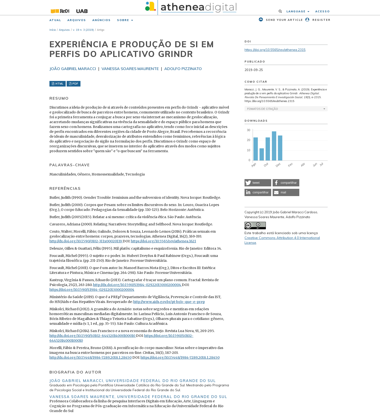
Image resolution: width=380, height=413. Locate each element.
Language (296, 11)
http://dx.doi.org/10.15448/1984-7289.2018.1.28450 (90, 357)
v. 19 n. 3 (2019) (83, 30)
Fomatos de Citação (262, 109)
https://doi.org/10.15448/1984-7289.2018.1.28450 (180, 357)
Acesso (322, 11)
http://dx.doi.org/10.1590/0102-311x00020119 (86, 241)
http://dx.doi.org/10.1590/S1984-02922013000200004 (137, 285)
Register (321, 20)
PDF (75, 83)
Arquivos (76, 20)
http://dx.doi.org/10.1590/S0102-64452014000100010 (92, 336)
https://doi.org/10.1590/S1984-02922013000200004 (91, 289)
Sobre (123, 20)
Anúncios (101, 20)
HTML (59, 83)
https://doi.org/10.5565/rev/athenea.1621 (163, 241)
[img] (190, 7)
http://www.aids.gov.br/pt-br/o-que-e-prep (169, 302)
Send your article (284, 20)
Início (52, 30)
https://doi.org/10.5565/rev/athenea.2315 (275, 50)
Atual (55, 20)
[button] (258, 182)
